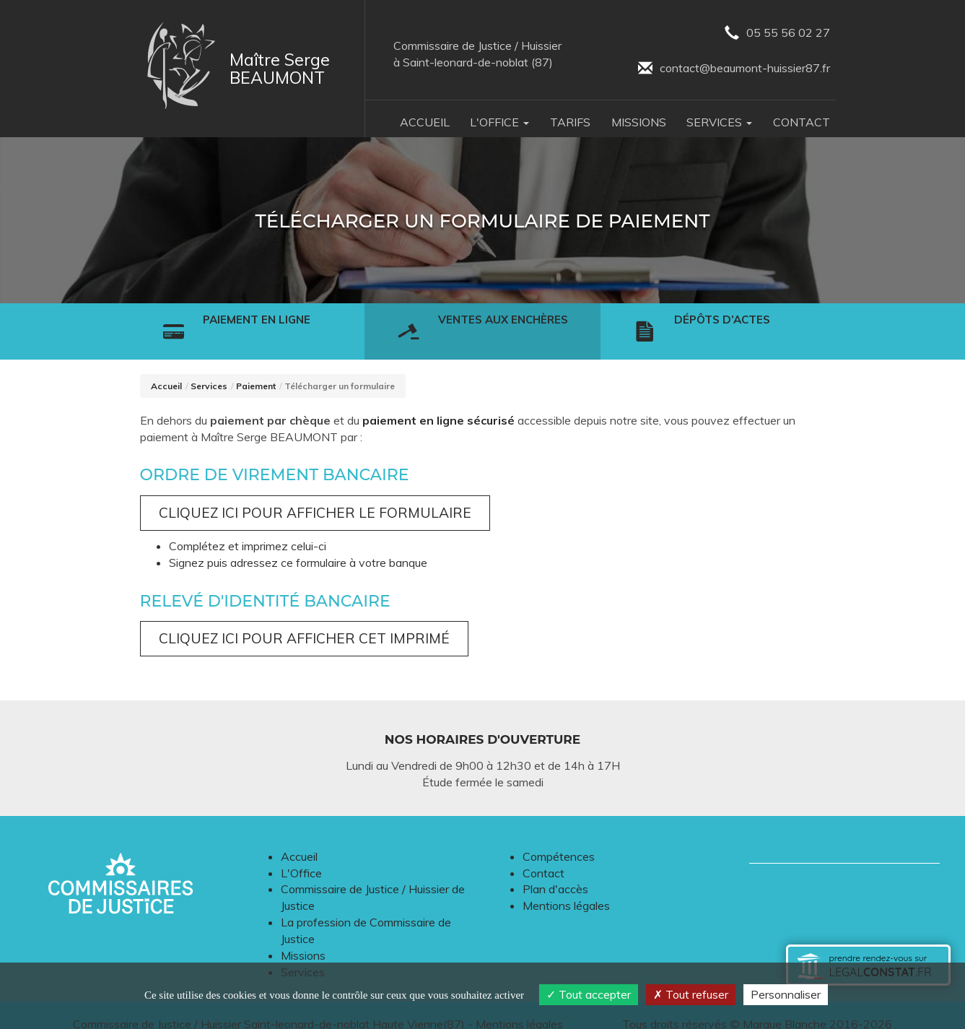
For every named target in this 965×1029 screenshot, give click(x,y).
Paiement (256, 367)
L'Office (301, 855)
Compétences (559, 838)
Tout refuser (690, 994)
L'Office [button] (499, 122)
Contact (801, 122)
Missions (638, 122)
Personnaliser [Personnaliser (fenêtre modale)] (786, 994)
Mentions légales (566, 887)
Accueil (425, 122)
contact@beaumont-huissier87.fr (734, 69)
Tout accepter (588, 994)
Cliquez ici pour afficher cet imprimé (304, 620)
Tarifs (570, 122)
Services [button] (719, 122)
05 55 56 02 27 (777, 33)
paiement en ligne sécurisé (438, 402)
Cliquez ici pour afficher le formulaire (315, 494)
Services (209, 367)
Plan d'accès (555, 871)
